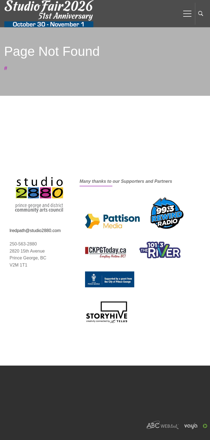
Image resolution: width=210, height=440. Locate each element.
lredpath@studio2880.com (35, 230)
